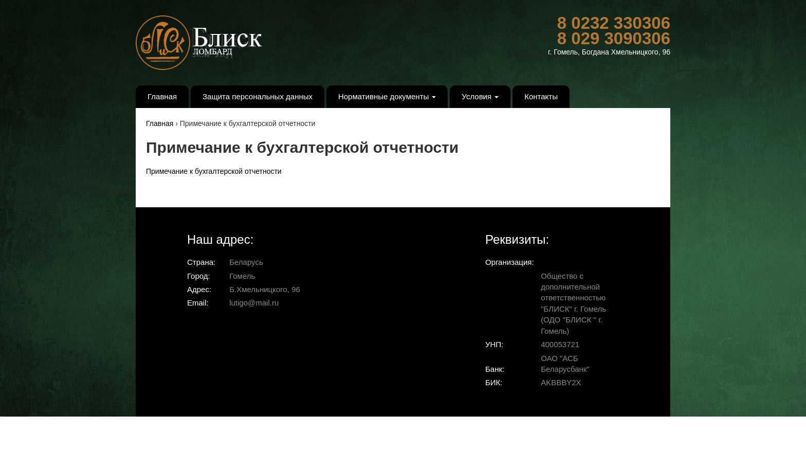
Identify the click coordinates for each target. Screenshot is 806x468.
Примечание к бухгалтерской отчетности (214, 171)
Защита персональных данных (258, 96)
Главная (162, 96)
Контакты (541, 96)
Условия (480, 96)
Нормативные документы (387, 96)
